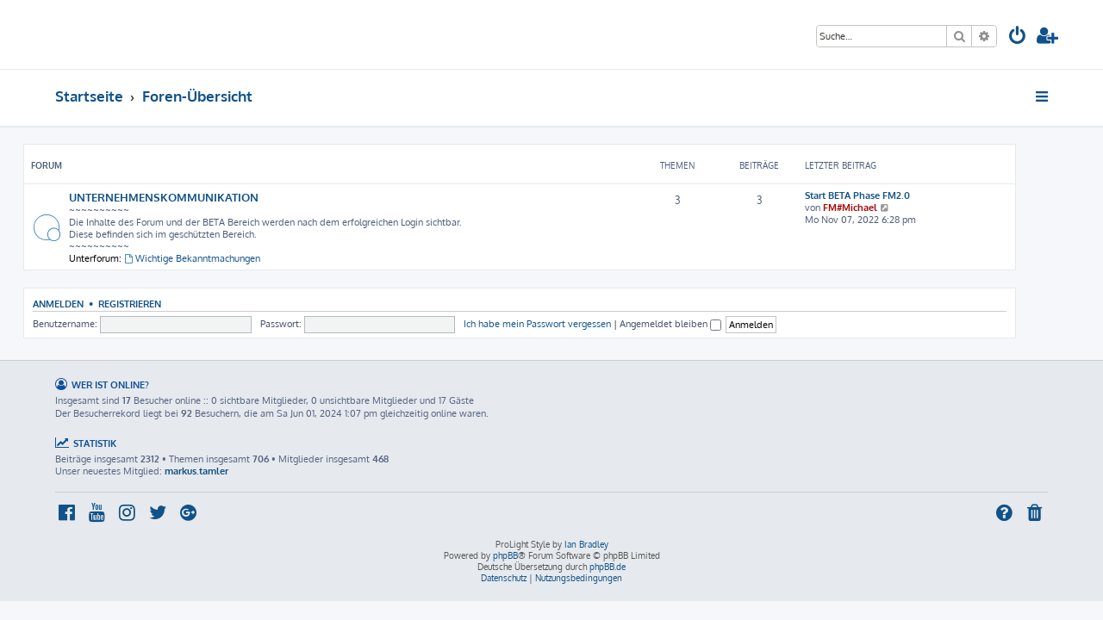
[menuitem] (1018, 37)
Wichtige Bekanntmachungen (224, 258)
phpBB (505, 555)
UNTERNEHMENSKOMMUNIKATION (195, 196)
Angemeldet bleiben (702, 324)
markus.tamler (196, 471)
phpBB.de (607, 566)
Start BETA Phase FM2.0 (889, 195)
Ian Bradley (586, 544)
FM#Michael (882, 208)
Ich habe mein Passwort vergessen (569, 324)
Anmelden (90, 303)
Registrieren (161, 303)
